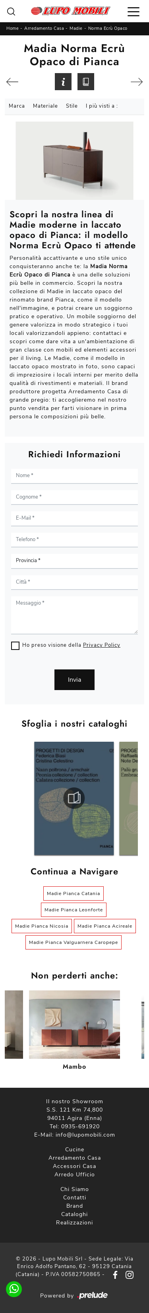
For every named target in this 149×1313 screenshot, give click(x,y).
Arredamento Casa (44, 28)
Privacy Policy (101, 645)
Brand (74, 1206)
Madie (76, 28)
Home (12, 28)
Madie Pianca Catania (73, 893)
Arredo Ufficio (74, 1174)
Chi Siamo (74, 1189)
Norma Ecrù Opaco (108, 28)
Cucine (74, 1149)
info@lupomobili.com (85, 1135)
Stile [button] (72, 106)
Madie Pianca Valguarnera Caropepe (73, 942)
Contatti (74, 1197)
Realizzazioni (74, 1222)
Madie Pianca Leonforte (74, 910)
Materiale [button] (45, 106)
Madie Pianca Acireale (104, 926)
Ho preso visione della (71, 645)
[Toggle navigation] (133, 11)
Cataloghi (74, 1214)
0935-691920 (80, 1126)
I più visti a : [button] (102, 106)
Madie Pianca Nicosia (41, 926)
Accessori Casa (74, 1166)
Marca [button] (17, 106)
